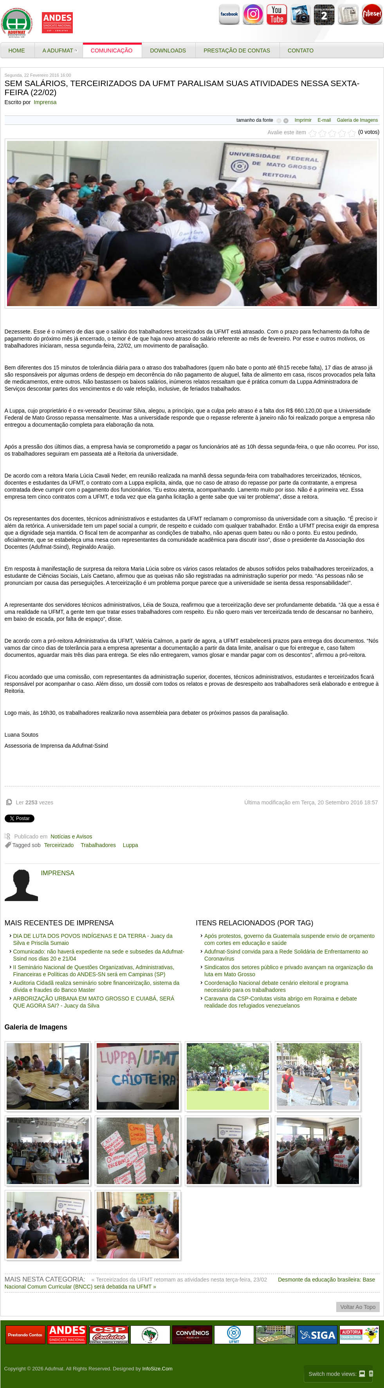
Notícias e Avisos (71, 836)
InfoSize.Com (157, 1369)
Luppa (130, 845)
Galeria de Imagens (357, 120)
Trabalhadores (98, 845)
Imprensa (45, 102)
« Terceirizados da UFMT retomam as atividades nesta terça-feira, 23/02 (180, 1279)
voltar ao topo (357, 1307)
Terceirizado (59, 845)
